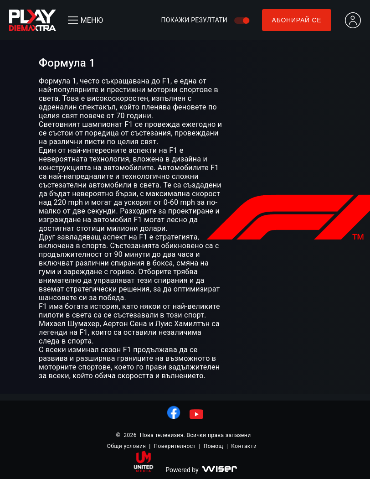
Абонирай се (297, 20)
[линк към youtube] (196, 414)
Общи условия (126, 446)
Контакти (244, 446)
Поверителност (175, 446)
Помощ (213, 446)
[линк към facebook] (173, 412)
